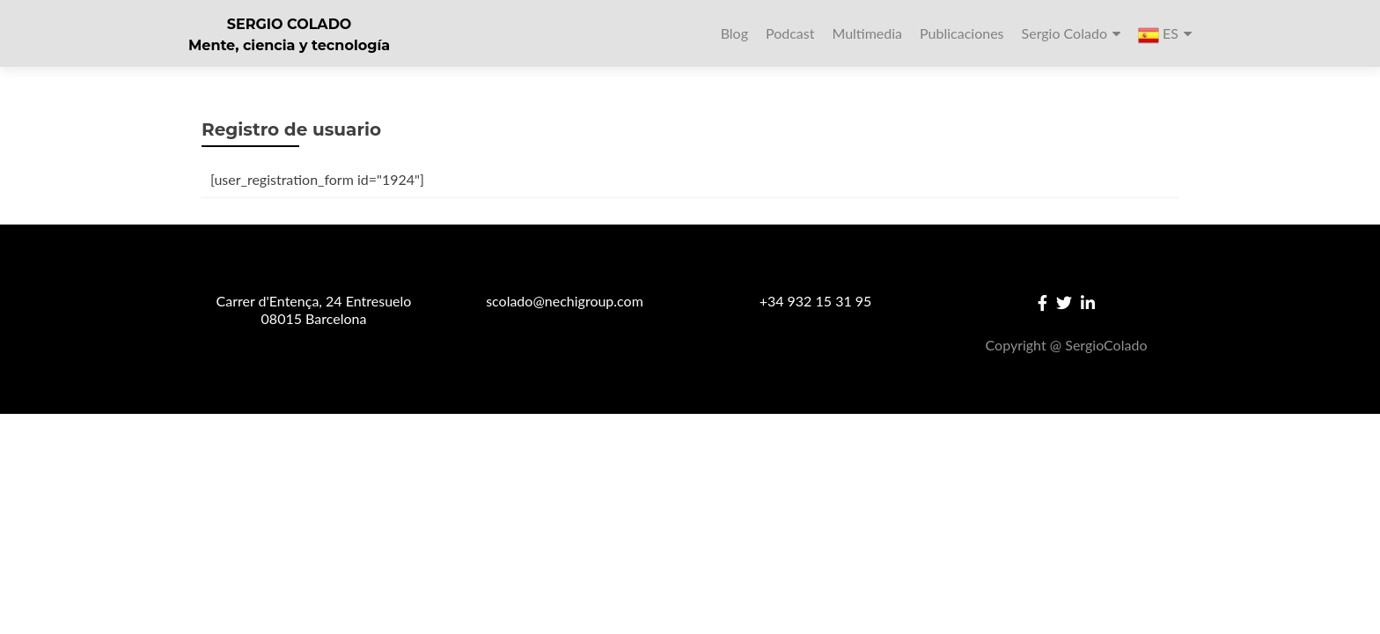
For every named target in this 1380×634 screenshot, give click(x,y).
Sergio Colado (1064, 33)
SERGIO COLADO (289, 24)
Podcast (790, 33)
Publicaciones (961, 33)
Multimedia (867, 33)
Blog (734, 33)
